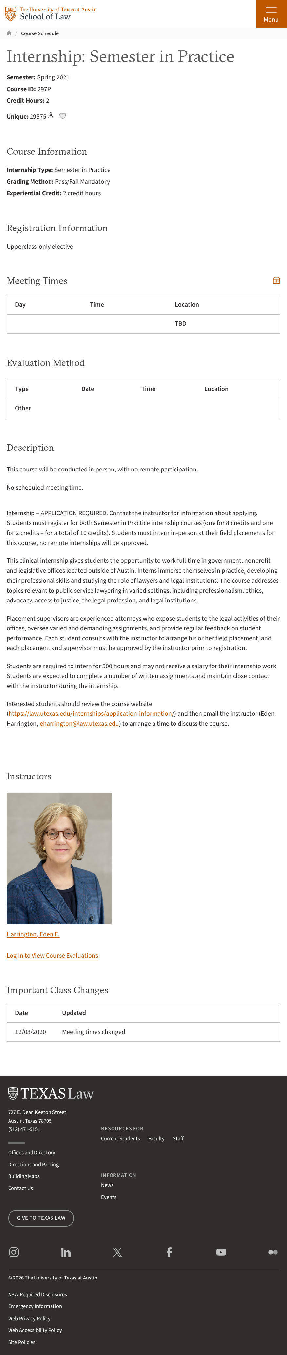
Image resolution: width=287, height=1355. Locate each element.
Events (108, 1197)
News (107, 1185)
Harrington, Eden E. (59, 866)
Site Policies (21, 1342)
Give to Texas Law (41, 1218)
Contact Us (20, 1188)
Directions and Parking (33, 1165)
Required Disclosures (37, 1295)
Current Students (120, 1139)
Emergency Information (35, 1306)
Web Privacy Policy (29, 1318)
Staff (178, 1139)
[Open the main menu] (271, 14)
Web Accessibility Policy (35, 1330)
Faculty (156, 1139)
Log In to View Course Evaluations (52, 955)
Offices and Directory (31, 1153)
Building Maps (24, 1176)
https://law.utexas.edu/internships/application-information (90, 713)
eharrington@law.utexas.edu (79, 723)
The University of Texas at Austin (61, 1278)
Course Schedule (40, 33)
